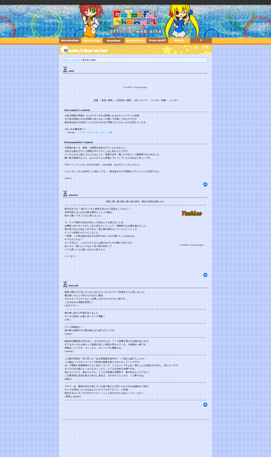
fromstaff (157, 40)
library (179, 40)
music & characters (135, 40)
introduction (70, 40)
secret (201, 40)
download (114, 40)
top (205, 184)
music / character (72, 60)
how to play (92, 40)
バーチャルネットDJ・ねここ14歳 (95, 132)
